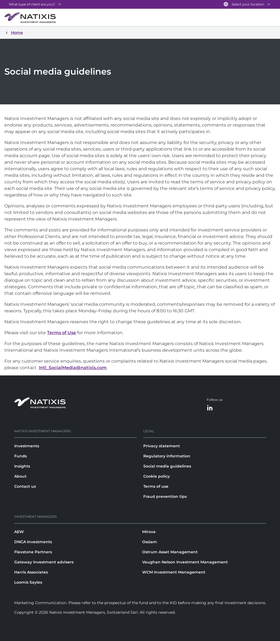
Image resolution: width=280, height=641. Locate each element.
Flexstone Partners (33, 551)
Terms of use (155, 486)
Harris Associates (31, 572)
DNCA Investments (33, 541)
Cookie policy (156, 476)
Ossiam (149, 541)
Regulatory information (166, 456)
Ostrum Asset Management (170, 551)
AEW (19, 531)
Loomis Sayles (28, 582)
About (20, 476)
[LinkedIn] (210, 408)
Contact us (25, 486)
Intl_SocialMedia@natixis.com (73, 367)
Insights (22, 466)
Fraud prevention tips (165, 496)
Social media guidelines (167, 466)
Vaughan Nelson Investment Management (185, 562)
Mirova (149, 531)
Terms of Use (61, 332)
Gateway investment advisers (44, 562)
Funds (20, 456)
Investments (26, 445)
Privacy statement (161, 445)
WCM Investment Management (173, 572)
